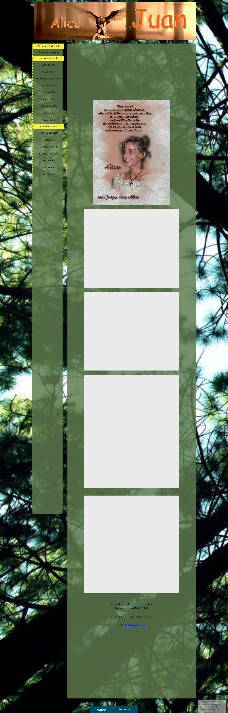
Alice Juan (49, 113)
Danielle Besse (49, 64)
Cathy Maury (49, 71)
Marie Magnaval (49, 85)
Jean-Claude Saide (49, 132)
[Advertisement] (47, 242)
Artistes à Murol (48, 58)
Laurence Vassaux (49, 146)
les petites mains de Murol (49, 78)
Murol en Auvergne (49, 52)
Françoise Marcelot (49, 153)
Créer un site (123, 709)
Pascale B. (49, 139)
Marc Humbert (49, 167)
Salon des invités (48, 126)
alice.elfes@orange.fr (135, 625)
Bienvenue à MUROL (48, 46)
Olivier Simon (49, 120)
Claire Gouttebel (49, 106)
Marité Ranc (49, 174)
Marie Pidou (49, 160)
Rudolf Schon (49, 92)
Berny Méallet (49, 99)
